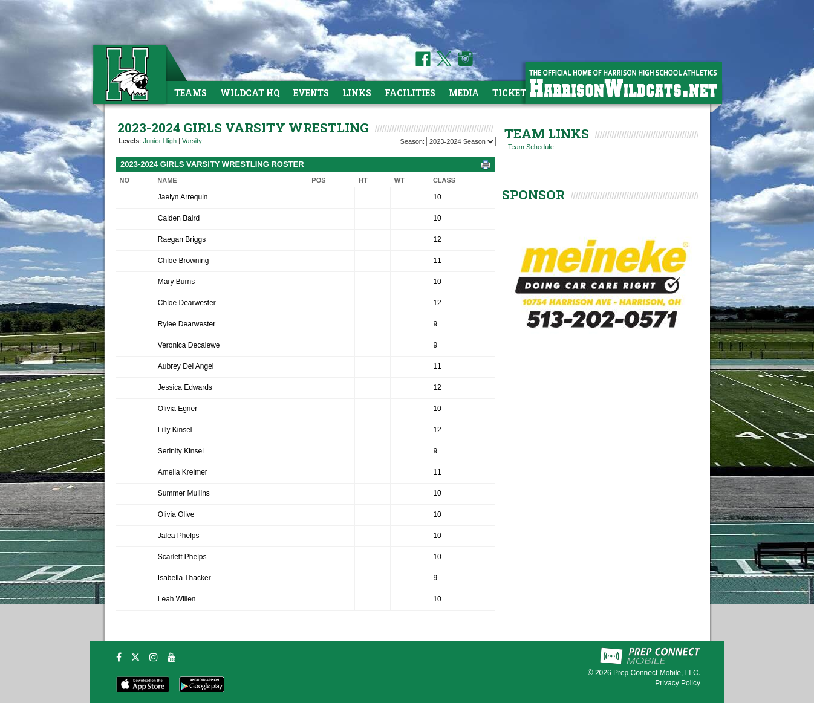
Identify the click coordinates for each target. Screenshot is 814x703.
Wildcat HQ (250, 93)
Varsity (192, 140)
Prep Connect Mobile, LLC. (656, 673)
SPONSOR (533, 194)
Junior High (160, 140)
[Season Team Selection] (461, 141)
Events (311, 93)
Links (356, 93)
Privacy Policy (677, 683)
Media (464, 93)
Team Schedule (531, 147)
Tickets (512, 93)
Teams (190, 93)
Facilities (410, 93)
